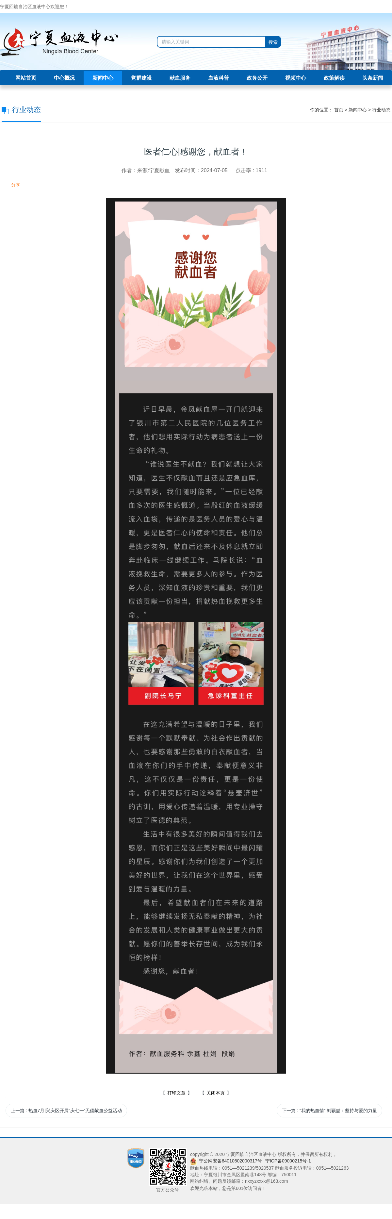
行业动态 (381, 109)
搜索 (273, 42)
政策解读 (334, 78)
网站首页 (25, 78)
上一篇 (66, 1110)
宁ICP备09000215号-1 (288, 1160)
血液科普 (218, 78)
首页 (338, 109)
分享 (15, 185)
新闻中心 (102, 78)
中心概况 (64, 78)
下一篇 (329, 1110)
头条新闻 (372, 78)
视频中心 (295, 78)
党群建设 (141, 78)
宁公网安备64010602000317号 (230, 1160)
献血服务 (180, 78)
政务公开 (257, 78)
